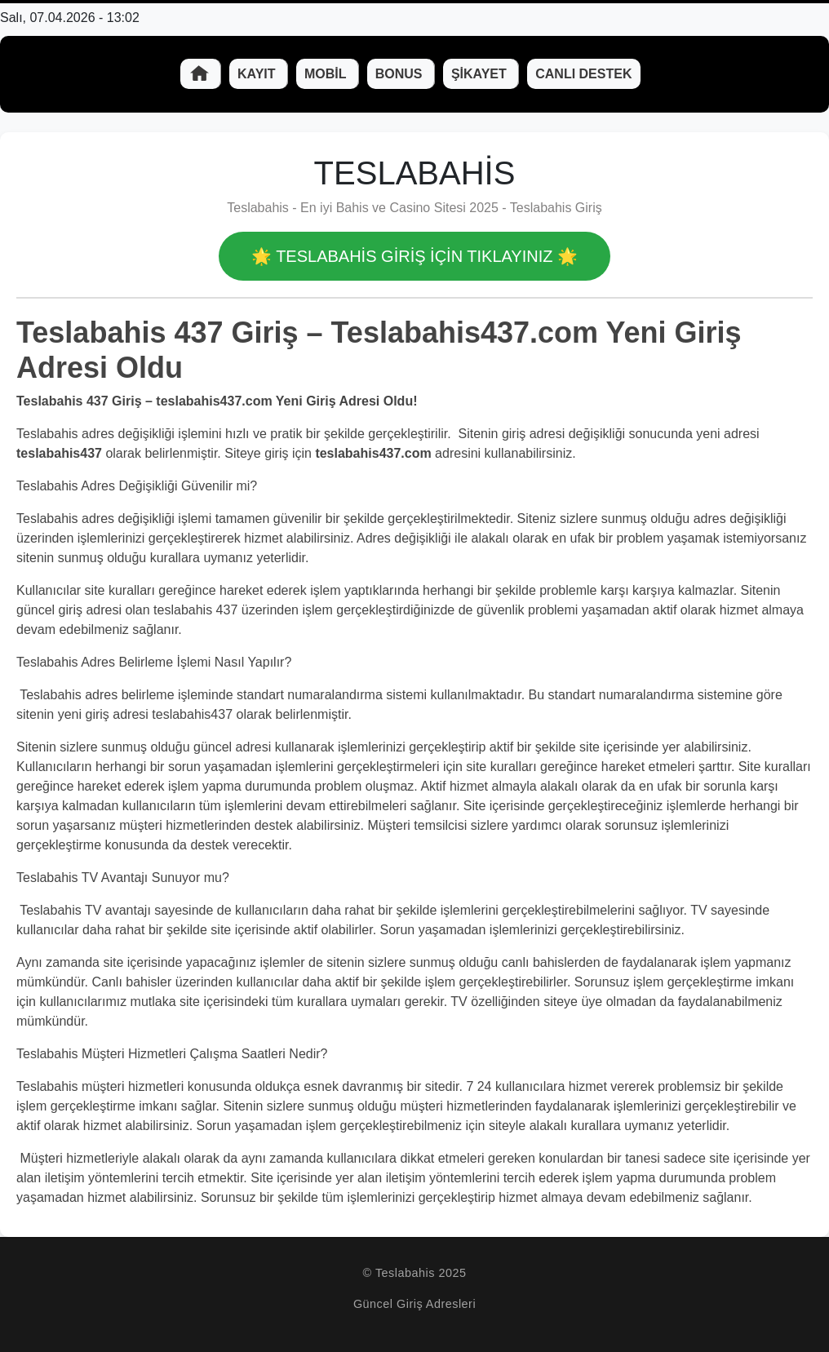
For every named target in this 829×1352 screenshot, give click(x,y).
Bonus (400, 74)
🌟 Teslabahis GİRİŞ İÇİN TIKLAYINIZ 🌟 (414, 256)
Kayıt (258, 74)
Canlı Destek (583, 74)
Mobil (327, 74)
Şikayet (480, 74)
